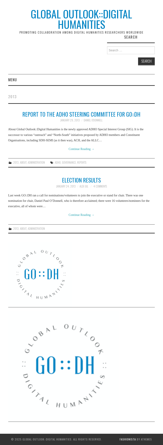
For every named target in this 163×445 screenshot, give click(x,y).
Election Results (81, 180)
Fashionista (128, 439)
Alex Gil (84, 186)
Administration (36, 162)
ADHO (58, 162)
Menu (12, 79)
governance (69, 162)
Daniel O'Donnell (93, 120)
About (23, 162)
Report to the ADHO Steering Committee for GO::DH (81, 114)
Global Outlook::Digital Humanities (81, 19)
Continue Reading (81, 149)
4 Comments (100, 186)
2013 (16, 162)
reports (81, 162)
